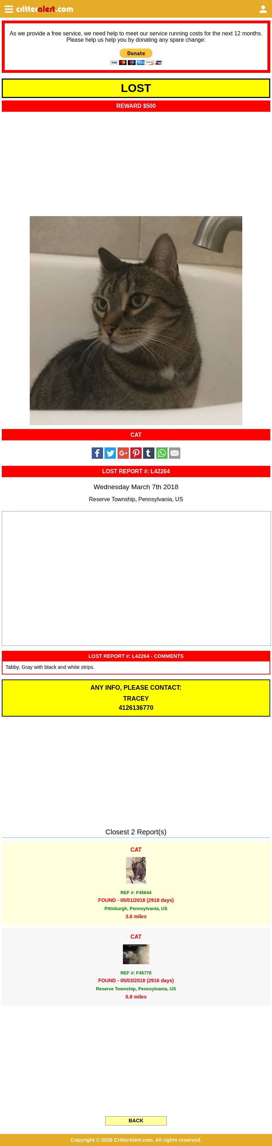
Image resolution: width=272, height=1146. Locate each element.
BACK (136, 1120)
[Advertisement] (136, 161)
